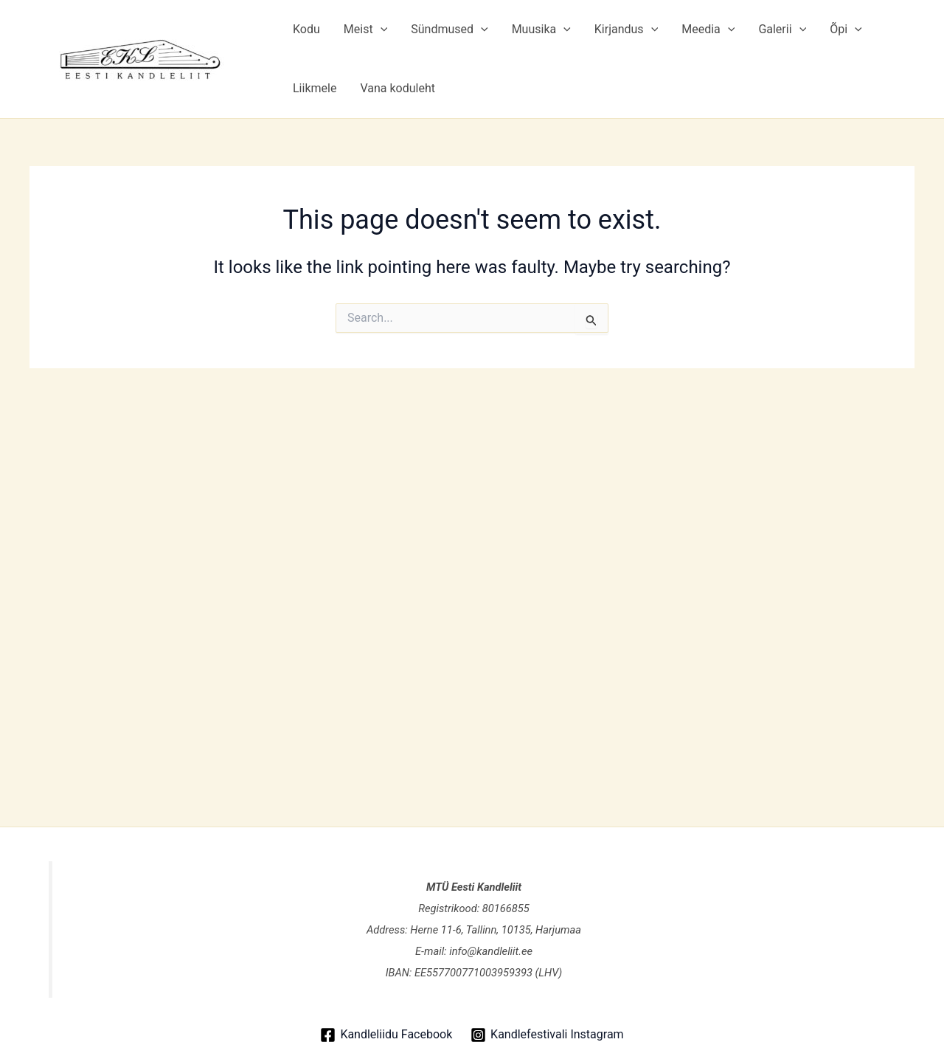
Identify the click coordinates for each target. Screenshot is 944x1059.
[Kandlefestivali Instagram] (547, 1035)
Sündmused (449, 29)
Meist (365, 29)
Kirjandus (626, 29)
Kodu (306, 29)
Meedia (708, 29)
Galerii (782, 29)
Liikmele (314, 88)
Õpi (845, 29)
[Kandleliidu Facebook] (386, 1035)
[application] (380, 29)
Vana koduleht (397, 88)
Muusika (541, 29)
